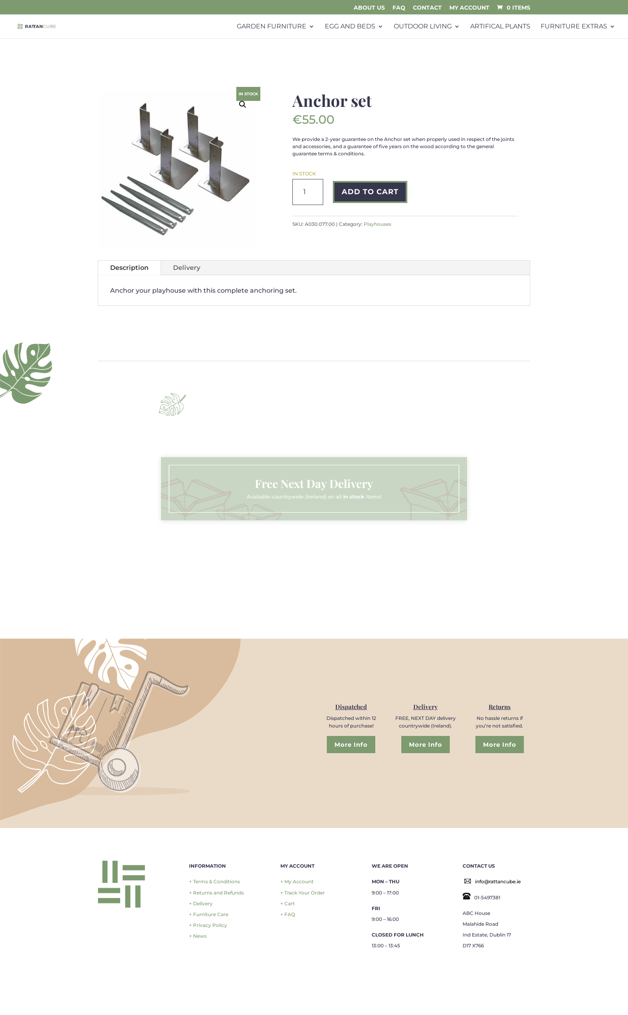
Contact (427, 8)
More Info (351, 744)
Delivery (186, 267)
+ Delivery (201, 903)
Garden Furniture (271, 26)
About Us (369, 8)
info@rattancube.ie (498, 881)
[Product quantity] (307, 192)
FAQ (398, 8)
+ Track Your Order (302, 893)
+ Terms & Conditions (214, 881)
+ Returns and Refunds (216, 893)
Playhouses (377, 224)
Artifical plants (500, 26)
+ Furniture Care (208, 914)
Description (129, 267)
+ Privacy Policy (208, 925)
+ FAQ (287, 914)
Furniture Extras (574, 26)
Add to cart (370, 191)
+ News (198, 936)
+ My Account (297, 881)
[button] (242, 104)
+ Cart (287, 903)
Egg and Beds (350, 26)
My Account (469, 8)
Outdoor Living (423, 26)
